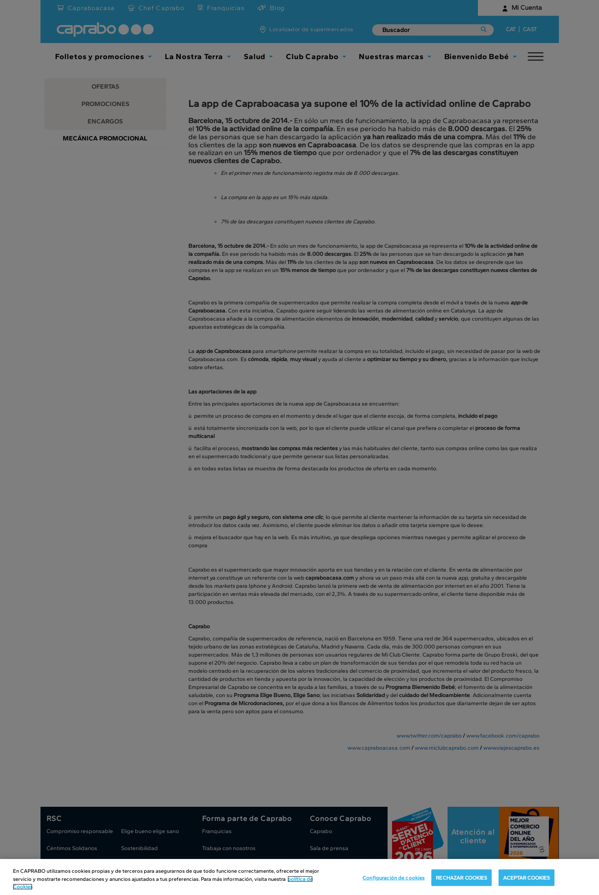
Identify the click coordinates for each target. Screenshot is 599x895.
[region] (299, 877)
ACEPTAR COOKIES (526, 877)
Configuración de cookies (393, 877)
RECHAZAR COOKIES (461, 877)
